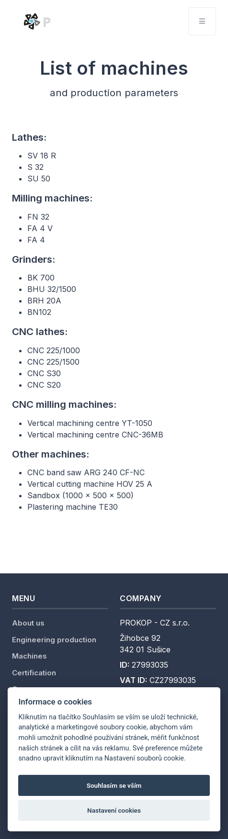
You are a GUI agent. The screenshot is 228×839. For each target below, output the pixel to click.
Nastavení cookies (114, 810)
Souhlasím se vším (114, 785)
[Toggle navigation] (202, 21)
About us (28, 622)
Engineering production (54, 639)
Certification (34, 672)
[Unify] (73, 21)
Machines (29, 655)
